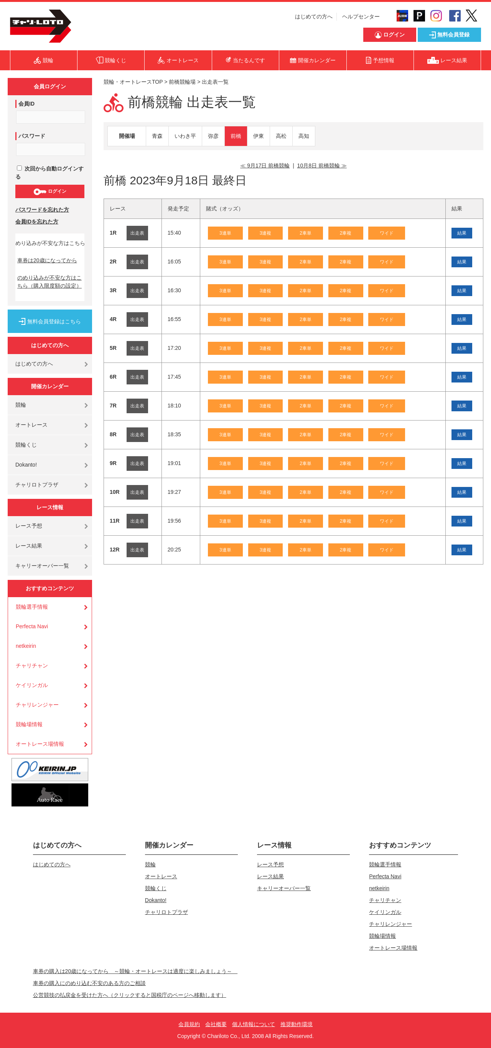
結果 (461, 233)
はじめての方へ (314, 16)
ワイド (387, 233)
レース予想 (28, 526)
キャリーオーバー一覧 (42, 566)
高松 (281, 136)
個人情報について (253, 1024)
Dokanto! (26, 465)
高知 (303, 136)
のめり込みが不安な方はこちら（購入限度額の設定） (49, 282)
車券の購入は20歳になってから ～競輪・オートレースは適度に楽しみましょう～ (135, 971)
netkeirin (26, 646)
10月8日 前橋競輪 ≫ (322, 165)
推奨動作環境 (296, 1024)
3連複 (266, 233)
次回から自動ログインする (49, 173)
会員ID (26, 104)
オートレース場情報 (40, 744)
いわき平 (185, 136)
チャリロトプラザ (36, 485)
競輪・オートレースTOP (133, 82)
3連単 (225, 233)
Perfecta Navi (32, 626)
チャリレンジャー (37, 705)
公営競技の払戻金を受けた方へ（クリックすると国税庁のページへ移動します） (129, 995)
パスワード (31, 136)
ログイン (49, 191)
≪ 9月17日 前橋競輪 (265, 165)
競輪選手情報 (32, 607)
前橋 (236, 136)
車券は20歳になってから (47, 260)
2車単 (305, 233)
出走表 (137, 233)
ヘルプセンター (361, 16)
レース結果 (28, 546)
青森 (157, 136)
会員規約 (189, 1024)
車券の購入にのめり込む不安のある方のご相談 (89, 983)
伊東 (258, 136)
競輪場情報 (29, 724)
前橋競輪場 (182, 82)
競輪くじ (26, 445)
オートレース (31, 425)
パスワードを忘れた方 (42, 210)
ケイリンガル (32, 685)
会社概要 (216, 1024)
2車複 (346, 233)
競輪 (20, 405)
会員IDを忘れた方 (36, 222)
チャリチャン (32, 665)
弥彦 (213, 136)
